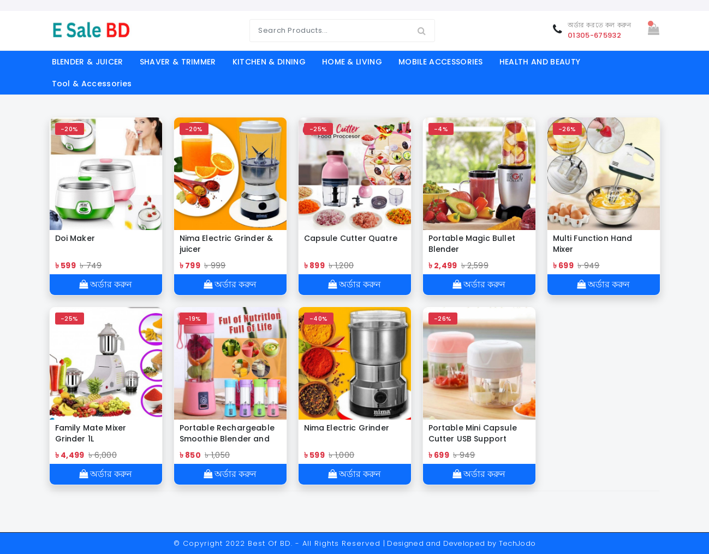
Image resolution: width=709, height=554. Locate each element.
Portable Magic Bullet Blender (471, 244)
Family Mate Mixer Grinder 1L (91, 433)
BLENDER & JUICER (87, 61)
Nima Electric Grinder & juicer (226, 244)
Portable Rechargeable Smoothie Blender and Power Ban (227, 433)
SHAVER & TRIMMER (178, 61)
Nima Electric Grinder (346, 427)
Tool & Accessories (92, 83)
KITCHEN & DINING (269, 61)
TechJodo (517, 543)
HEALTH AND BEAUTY (539, 61)
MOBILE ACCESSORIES (440, 61)
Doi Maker (75, 238)
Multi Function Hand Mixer (593, 244)
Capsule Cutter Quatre (350, 238)
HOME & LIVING (352, 61)
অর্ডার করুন (105, 284)
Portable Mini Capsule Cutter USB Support (472, 433)
